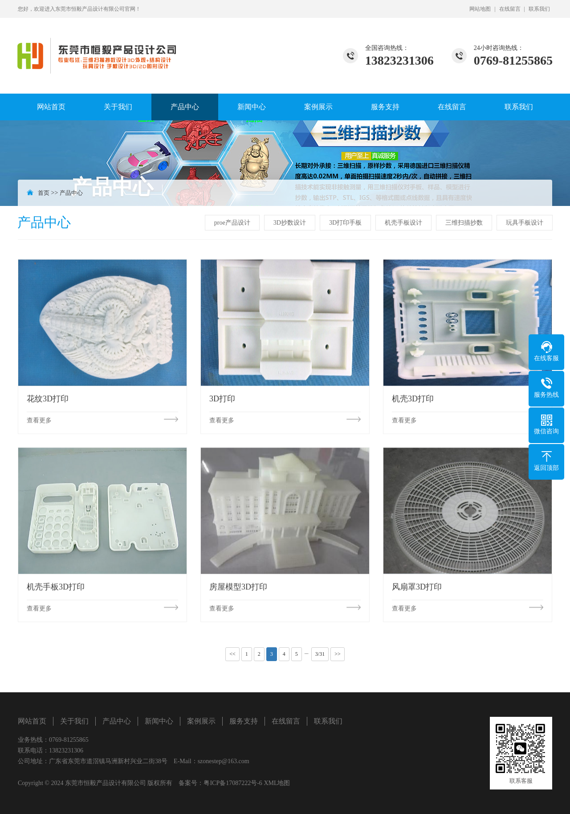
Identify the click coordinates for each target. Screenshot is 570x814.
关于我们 (118, 107)
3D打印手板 (346, 222)
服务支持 (385, 107)
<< (232, 654)
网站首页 (51, 107)
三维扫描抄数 (465, 222)
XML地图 (277, 783)
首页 (43, 192)
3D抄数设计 (290, 222)
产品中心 (185, 107)
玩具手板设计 (525, 222)
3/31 (320, 654)
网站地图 (480, 9)
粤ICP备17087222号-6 (233, 783)
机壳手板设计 (404, 222)
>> (337, 654)
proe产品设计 (233, 222)
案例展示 (318, 107)
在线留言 (510, 9)
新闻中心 (251, 107)
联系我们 (539, 9)
